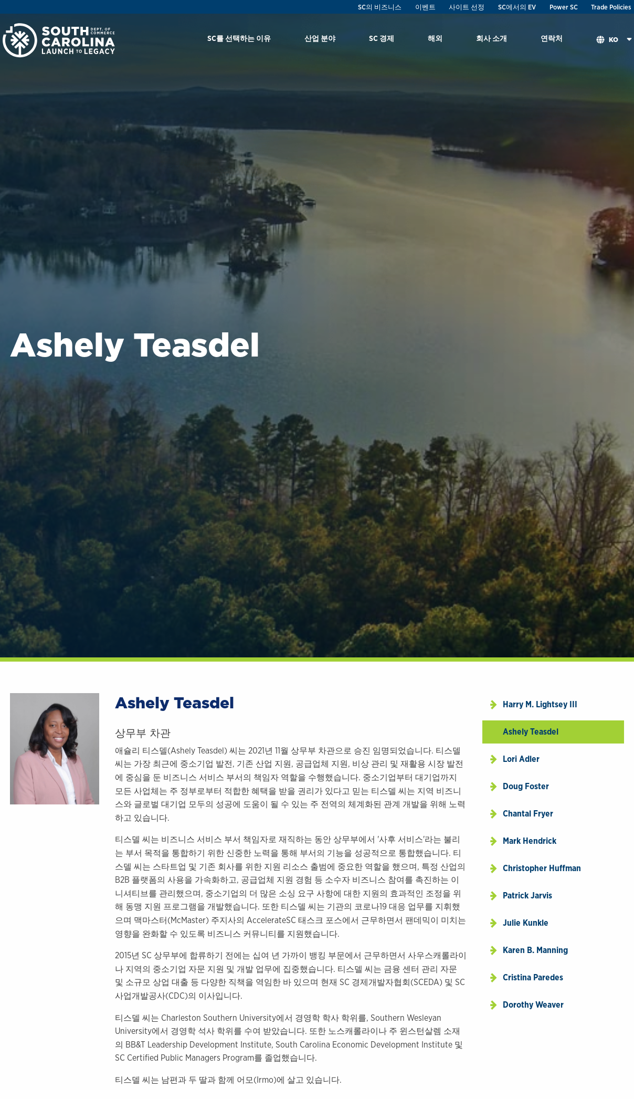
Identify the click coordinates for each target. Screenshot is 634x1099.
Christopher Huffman (542, 868)
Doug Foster (526, 786)
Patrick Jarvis (527, 896)
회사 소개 (491, 38)
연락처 (552, 38)
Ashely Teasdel (530, 732)
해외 (435, 38)
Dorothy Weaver (533, 1005)
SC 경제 (381, 38)
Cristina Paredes (533, 977)
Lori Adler (521, 759)
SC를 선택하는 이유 (239, 38)
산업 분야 (319, 38)
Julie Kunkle (525, 923)
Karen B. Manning (535, 950)
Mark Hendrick (529, 841)
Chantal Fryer (528, 814)
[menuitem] (239, 40)
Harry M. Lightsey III (540, 704)
